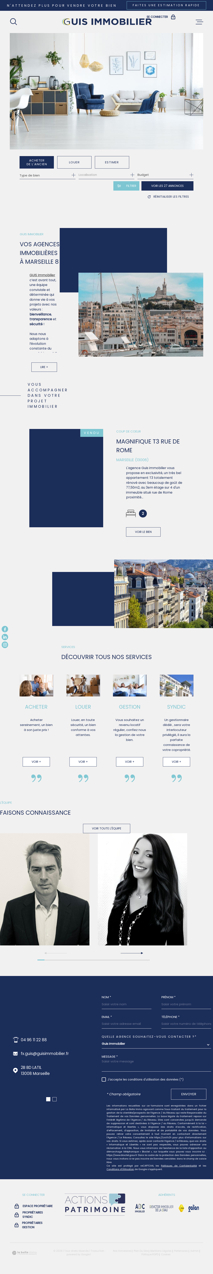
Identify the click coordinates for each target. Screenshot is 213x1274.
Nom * (106, 997)
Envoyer (188, 1094)
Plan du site (141, 1251)
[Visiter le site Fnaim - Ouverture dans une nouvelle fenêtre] (181, 1208)
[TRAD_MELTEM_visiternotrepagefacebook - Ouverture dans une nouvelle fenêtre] (5, 629)
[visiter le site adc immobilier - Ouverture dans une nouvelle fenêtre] (139, 1208)
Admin (194, 1251)
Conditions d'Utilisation (120, 1169)
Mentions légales (161, 1251)
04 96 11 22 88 (34, 1040)
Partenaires (181, 1251)
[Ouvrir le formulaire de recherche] (126, 186)
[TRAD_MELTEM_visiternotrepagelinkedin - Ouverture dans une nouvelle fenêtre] (5, 637)
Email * (107, 1017)
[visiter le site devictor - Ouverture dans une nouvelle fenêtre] (161, 1208)
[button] (131, 953)
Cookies (166, 1254)
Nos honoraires (122, 1251)
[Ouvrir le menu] (199, 22)
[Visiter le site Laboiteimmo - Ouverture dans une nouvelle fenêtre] (24, 1253)
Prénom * (168, 997)
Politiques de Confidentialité (179, 1165)
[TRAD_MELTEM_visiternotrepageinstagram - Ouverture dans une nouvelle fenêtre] (5, 645)
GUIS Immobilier (42, 281)
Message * (110, 1056)
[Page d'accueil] (106, 22)
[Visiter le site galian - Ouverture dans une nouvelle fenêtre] (193, 1208)
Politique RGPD (150, 1254)
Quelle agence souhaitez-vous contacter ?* (149, 1036)
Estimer (112, 162)
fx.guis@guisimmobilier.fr (45, 1053)
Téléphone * (170, 1017)
